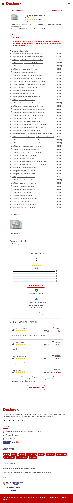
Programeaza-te (22, 457)
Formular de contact (12, 435)
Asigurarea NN (61, 454)
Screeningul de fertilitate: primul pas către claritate (19, 468)
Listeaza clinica (9, 457)
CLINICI (14, 454)
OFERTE (41, 454)
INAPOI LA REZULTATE (17, 10)
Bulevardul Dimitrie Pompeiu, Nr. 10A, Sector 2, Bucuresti (23, 431)
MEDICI (22, 454)
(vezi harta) (52, 29)
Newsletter (33, 457)
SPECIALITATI (31, 454)
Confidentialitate (53, 497)
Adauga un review (36, 313)
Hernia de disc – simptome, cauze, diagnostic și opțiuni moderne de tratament (27, 473)
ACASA (6, 454)
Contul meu (50, 454)
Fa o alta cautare (55, 10)
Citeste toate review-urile (36, 285)
